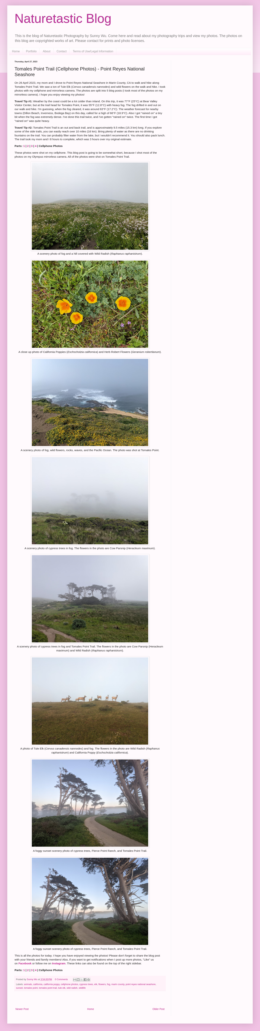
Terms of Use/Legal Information (93, 51)
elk (95, 984)
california (37, 984)
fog (108, 984)
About (46, 51)
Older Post (159, 1009)
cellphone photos (69, 984)
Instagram (58, 963)
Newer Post (22, 1009)
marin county (117, 984)
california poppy (51, 984)
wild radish (72, 988)
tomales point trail (48, 988)
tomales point (31, 988)
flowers (102, 984)
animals (28, 984)
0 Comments (61, 979)
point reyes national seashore (141, 984)
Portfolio (31, 51)
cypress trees (86, 984)
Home (16, 51)
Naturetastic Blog (63, 18)
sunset (19, 988)
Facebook (24, 963)
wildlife (82, 988)
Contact (62, 51)
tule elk (61, 988)
